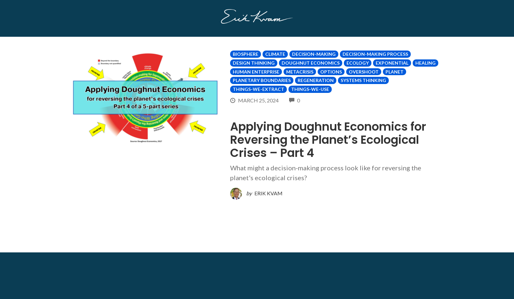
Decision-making (314, 54)
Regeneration (316, 80)
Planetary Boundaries (262, 80)
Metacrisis (299, 72)
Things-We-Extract (258, 89)
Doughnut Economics (311, 63)
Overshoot (364, 72)
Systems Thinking (363, 80)
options (331, 72)
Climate (275, 54)
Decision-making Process (375, 54)
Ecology (357, 63)
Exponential (392, 63)
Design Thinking (254, 63)
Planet (395, 72)
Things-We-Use (310, 89)
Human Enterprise (256, 72)
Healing (425, 63)
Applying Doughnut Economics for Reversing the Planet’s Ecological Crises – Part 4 (328, 139)
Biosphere (245, 54)
